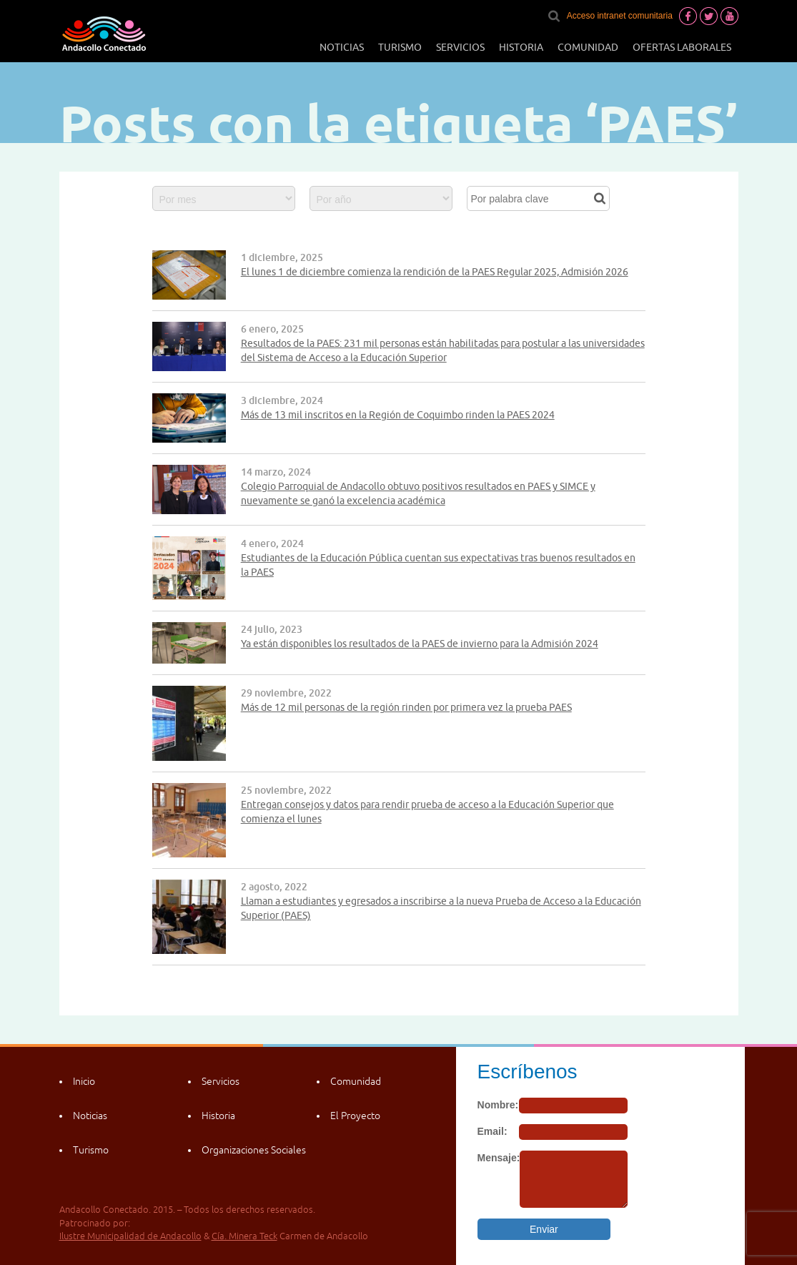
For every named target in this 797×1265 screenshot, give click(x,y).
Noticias (342, 47)
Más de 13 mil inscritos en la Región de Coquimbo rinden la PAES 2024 (398, 414)
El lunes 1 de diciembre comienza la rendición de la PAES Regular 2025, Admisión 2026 (434, 271)
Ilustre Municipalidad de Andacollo (130, 1236)
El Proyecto (355, 1115)
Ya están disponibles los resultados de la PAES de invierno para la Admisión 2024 (419, 643)
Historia (521, 47)
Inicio (84, 1081)
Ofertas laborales (682, 47)
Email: (492, 1131)
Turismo (400, 47)
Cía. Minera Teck (244, 1236)
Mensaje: (498, 1157)
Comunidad (588, 47)
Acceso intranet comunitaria (620, 16)
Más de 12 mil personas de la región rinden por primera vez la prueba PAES (406, 707)
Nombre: (498, 1105)
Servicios (460, 47)
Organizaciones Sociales (254, 1150)
